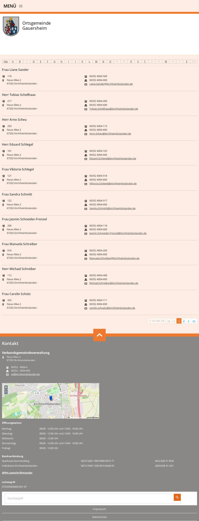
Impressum (99, 509)
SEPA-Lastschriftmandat (17, 472)
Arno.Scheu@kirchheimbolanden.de (110, 133)
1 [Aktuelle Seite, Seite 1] (179, 321)
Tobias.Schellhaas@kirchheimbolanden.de (113, 109)
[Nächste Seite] (188, 321)
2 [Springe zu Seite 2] (184, 321)
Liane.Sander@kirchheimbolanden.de (111, 84)
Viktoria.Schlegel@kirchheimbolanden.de (113, 183)
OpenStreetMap (78, 417)
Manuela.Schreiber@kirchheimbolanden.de (114, 258)
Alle (6, 61)
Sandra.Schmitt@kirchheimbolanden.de (112, 208)
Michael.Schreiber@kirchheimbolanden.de (113, 283)
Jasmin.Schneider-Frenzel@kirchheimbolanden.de (118, 233)
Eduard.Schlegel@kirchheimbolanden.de (112, 158)
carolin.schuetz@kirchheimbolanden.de (112, 308)
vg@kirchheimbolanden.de (25, 374)
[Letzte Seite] (194, 321)
